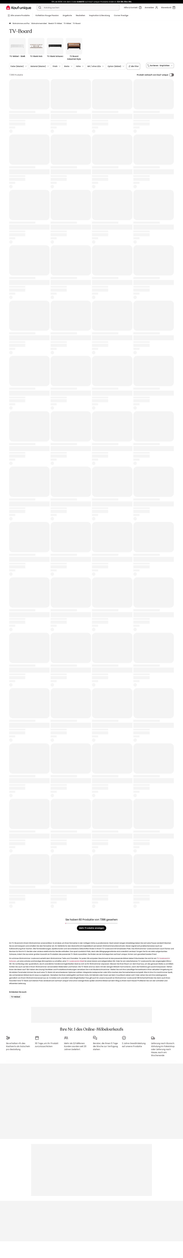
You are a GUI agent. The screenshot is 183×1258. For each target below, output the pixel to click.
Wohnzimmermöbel (39, 23)
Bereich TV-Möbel (55, 23)
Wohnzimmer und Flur (21, 23)
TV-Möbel (67, 23)
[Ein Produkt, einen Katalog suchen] (40, 8)
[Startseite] (10, 23)
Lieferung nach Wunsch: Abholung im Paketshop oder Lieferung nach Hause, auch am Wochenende (163, 1049)
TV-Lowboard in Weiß (75, 961)
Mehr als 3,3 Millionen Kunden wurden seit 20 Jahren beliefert (75, 1046)
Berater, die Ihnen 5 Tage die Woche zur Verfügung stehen (105, 1046)
